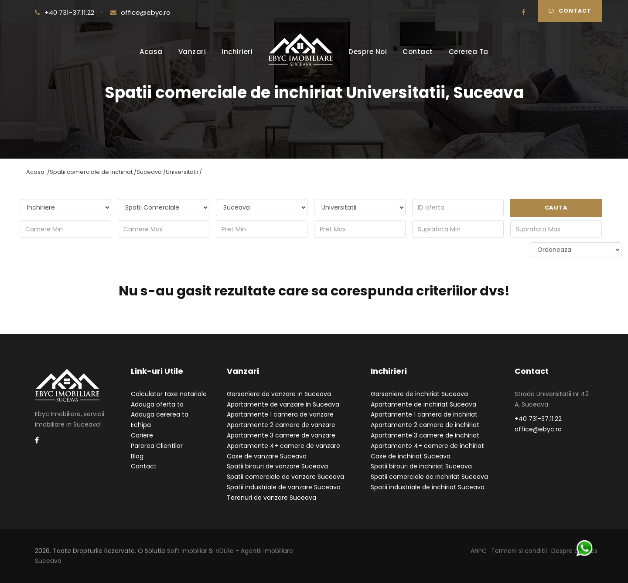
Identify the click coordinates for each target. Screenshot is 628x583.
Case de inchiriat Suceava (411, 456)
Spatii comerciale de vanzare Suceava (285, 476)
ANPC (479, 550)
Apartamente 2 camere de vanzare (281, 424)
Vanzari (192, 51)
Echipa (141, 424)
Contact (570, 10)
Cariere (142, 435)
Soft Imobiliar (187, 550)
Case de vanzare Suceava (267, 456)
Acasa (151, 51)
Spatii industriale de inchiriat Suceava (428, 487)
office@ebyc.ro (140, 12)
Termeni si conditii (519, 550)
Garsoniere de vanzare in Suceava (279, 394)
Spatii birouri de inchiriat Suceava (421, 466)
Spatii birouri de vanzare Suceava (277, 466)
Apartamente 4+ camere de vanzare (283, 445)
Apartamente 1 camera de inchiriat (424, 414)
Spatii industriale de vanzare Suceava (284, 487)
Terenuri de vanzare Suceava (271, 497)
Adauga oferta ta (157, 404)
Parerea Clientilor (157, 445)
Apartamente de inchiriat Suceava (423, 404)
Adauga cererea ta (159, 414)
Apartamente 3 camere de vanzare (281, 435)
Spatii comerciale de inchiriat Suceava (429, 476)
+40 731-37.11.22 (65, 12)
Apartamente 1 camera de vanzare (280, 414)
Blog (137, 456)
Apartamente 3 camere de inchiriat (425, 435)
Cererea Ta (468, 51)
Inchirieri (237, 51)
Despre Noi (367, 51)
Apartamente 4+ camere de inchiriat (427, 445)
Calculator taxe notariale (169, 394)
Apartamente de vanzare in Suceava (283, 404)
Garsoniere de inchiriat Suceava (419, 394)
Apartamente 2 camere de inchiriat (425, 424)
